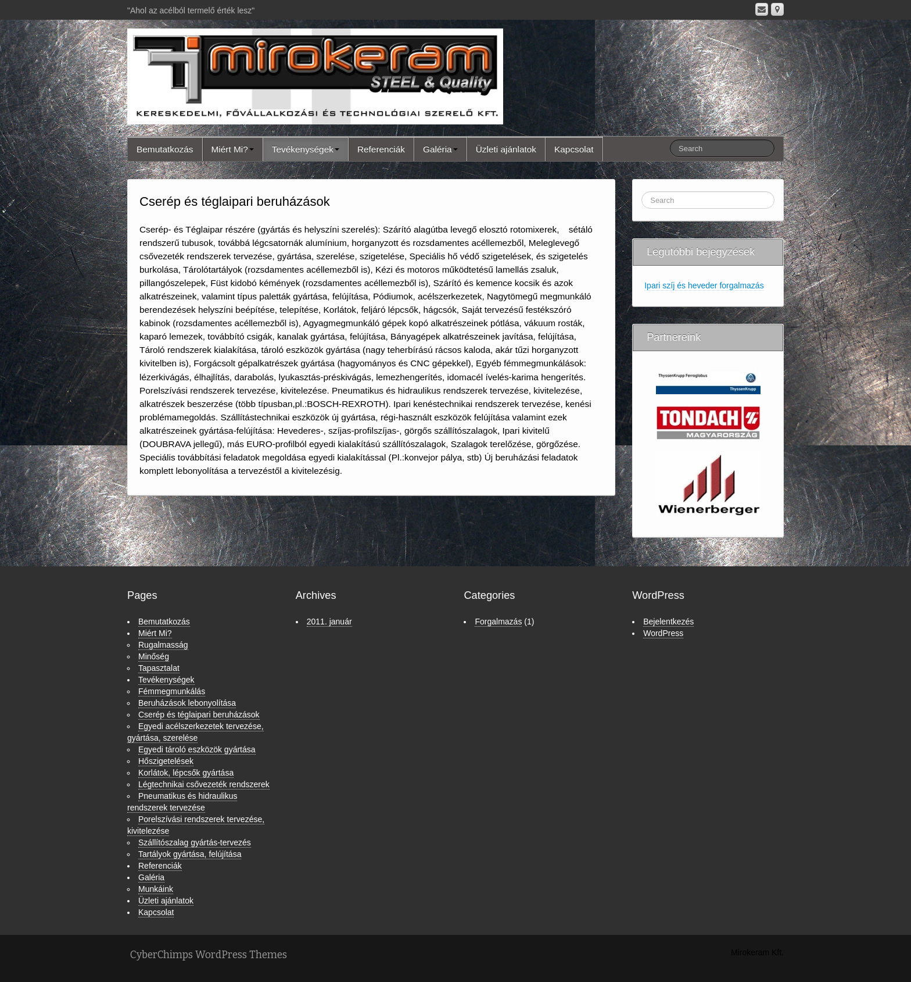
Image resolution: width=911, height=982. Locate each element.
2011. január (329, 621)
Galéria (440, 149)
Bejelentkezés (668, 621)
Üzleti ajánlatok (506, 149)
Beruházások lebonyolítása (187, 703)
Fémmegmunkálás (171, 691)
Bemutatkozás (165, 149)
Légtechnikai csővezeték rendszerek (204, 784)
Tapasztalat (159, 668)
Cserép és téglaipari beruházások (199, 714)
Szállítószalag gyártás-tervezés (194, 842)
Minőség (153, 656)
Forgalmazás (498, 621)
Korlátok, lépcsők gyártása (186, 772)
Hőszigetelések (165, 761)
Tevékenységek (305, 149)
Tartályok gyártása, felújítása (189, 854)
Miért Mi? (232, 149)
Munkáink (155, 889)
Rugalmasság (163, 644)
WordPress (663, 633)
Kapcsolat (574, 149)
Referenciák (381, 149)
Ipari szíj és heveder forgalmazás (703, 285)
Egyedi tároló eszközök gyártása (197, 749)
